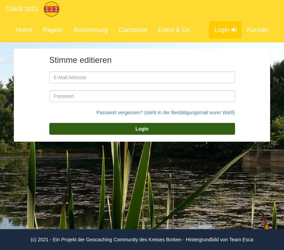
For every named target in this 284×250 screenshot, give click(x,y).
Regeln (53, 29)
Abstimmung (90, 29)
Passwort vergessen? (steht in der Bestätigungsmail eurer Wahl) (166, 112)
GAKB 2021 (22, 9)
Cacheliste (133, 29)
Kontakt (257, 29)
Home (24, 29)
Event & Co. (174, 29)
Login (225, 29)
